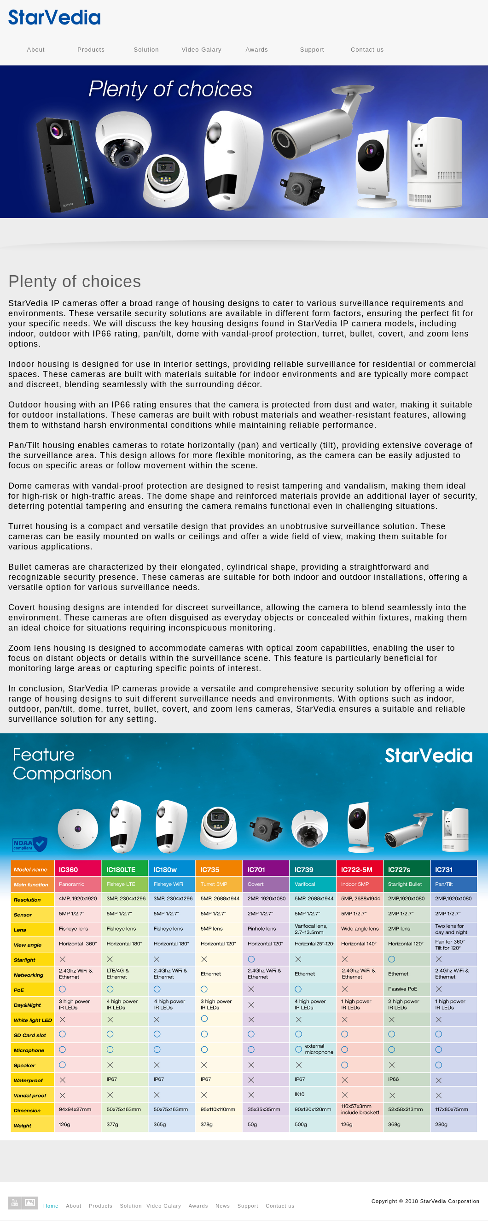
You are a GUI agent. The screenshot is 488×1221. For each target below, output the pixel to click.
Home (50, 1206)
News (222, 1206)
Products (91, 49)
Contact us (367, 49)
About (36, 49)
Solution (146, 49)
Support (312, 49)
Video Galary (202, 49)
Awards (256, 49)
